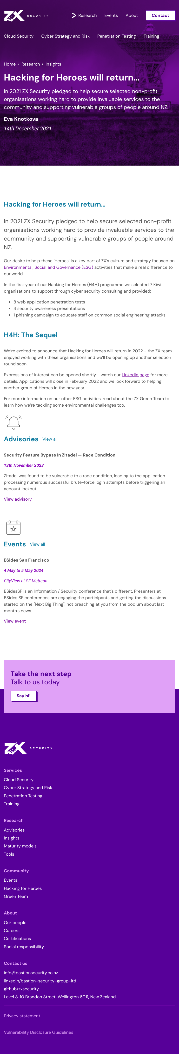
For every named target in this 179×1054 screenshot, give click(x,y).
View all (50, 439)
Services (13, 770)
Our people (15, 923)
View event (15, 621)
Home (10, 64)
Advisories (14, 830)
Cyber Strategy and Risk (65, 36)
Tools (9, 854)
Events (111, 15)
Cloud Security (18, 36)
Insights (53, 64)
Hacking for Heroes (23, 888)
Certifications (17, 938)
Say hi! (24, 696)
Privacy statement (22, 1016)
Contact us (15, 963)
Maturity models (20, 846)
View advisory (18, 499)
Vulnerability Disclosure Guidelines (38, 1032)
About (132, 15)
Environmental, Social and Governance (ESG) (48, 267)
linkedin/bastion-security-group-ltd (40, 981)
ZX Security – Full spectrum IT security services (28, 749)
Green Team (16, 896)
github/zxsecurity (21, 989)
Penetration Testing (116, 36)
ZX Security (26, 16)
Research (87, 15)
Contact (160, 15)
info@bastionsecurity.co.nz (31, 973)
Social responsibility (24, 947)
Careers (12, 930)
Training (151, 36)
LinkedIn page (135, 375)
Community (16, 871)
